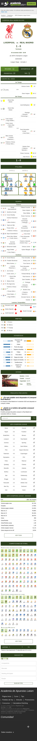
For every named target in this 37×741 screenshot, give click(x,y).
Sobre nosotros (6, 732)
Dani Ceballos (26, 279)
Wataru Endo (10, 281)
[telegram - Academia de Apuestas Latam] (13, 722)
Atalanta (24, 468)
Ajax (6, 475)
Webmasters (26, 708)
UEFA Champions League (18, 55)
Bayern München (23, 450)
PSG (6, 450)
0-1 (14, 435)
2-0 (14, 482)
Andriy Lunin (26, 260)
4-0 (14, 453)
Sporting (24, 442)
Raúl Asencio (26, 276)
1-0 (14, 439)
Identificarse (31, 4)
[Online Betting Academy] (13, 727)
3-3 (14, 479)
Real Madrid (27, 43)
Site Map (3, 707)
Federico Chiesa (10, 142)
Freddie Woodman (12, 260)
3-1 (14, 446)
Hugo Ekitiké (10, 120)
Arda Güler (26, 133)
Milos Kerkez (9, 136)
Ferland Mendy (26, 273)
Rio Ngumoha (11, 284)
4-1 (14, 486)
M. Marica (10, 325)
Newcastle (6, 482)
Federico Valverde (25, 149)
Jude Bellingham (25, 105)
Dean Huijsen (26, 93)
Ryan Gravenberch (12, 233)
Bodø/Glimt (6, 435)
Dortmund (24, 486)
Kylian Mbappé (26, 249)
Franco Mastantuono (26, 305)
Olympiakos (6, 457)
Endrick (28, 300)
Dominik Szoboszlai (12, 242)
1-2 (14, 450)
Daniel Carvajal (27, 311)
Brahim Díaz (26, 146)
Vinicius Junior (25, 86)
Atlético (6, 446)
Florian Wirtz (10, 144)
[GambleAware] (6, 735)
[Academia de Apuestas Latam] (2, 727)
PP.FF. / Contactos (29, 710)
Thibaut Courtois (25, 207)
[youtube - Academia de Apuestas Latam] (6, 722)
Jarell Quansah (9, 313)
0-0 (14, 431)
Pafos (6, 461)
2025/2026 (18, 59)
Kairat (23, 490)
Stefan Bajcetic (9, 309)
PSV (24, 457)
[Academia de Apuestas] (17, 727)
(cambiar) (29, 650)
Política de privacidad (19, 711)
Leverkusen (24, 472)
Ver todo (18, 535)
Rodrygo (27, 112)
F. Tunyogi (10, 327)
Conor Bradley (11, 215)
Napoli (6, 431)
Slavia (6, 428)
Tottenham (6, 453)
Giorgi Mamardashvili (12, 208)
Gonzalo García (25, 297)
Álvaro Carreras (25, 153)
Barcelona (24, 479)
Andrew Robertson (10, 138)
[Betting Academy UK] (21, 727)
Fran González (26, 257)
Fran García (26, 263)
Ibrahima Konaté (11, 212)
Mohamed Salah (11, 246)
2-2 (14, 464)
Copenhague (24, 453)
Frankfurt (24, 431)
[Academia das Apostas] (6, 727)
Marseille (6, 468)
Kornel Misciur (11, 257)
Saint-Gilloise (23, 446)
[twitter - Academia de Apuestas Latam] (2, 722)
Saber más (4, 12)
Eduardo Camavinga (24, 115)
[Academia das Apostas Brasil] (10, 727)
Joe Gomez (10, 271)
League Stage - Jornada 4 (19, 62)
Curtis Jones (9, 123)
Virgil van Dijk (11, 225)
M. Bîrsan (9, 330)
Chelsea (24, 464)
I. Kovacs (9, 322)
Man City (6, 486)
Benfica (6, 472)
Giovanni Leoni (9, 305)
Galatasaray (24, 475)
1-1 (14, 442)
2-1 (14, 490)
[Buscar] (34, 418)
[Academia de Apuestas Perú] (24, 727)
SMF (10, 707)
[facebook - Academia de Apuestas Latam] (10, 722)
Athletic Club (24, 482)
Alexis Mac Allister (11, 101)
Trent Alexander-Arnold (25, 130)
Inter (6, 490)
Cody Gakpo (9, 118)
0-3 (14, 428)
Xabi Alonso (26, 156)
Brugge (6, 479)
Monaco (24, 435)
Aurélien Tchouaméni (24, 227)
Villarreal (24, 461)
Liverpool (9, 43)
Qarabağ (6, 464)
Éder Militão (26, 213)
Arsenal (24, 428)
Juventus (6, 442)
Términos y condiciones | (7, 711)
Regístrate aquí (20, 705)
